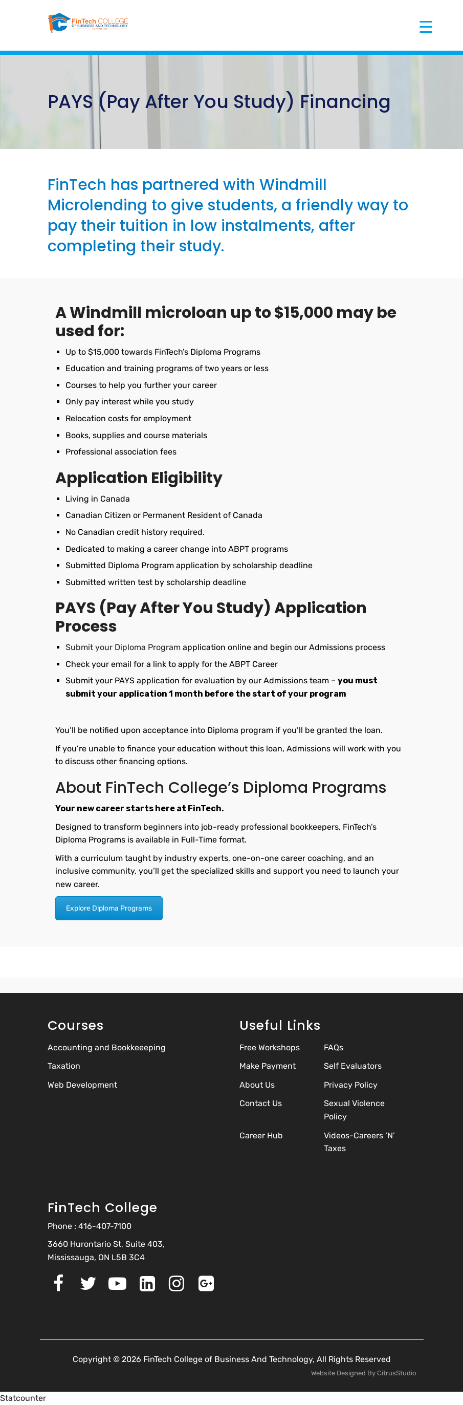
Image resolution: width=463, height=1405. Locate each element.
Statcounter (23, 1398)
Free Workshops (269, 1047)
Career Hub (261, 1135)
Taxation (64, 1066)
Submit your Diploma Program (124, 647)
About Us (257, 1085)
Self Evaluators (353, 1066)
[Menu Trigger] (426, 27)
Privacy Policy (351, 1085)
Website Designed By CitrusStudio (363, 1373)
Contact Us (260, 1103)
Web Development (82, 1085)
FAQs (333, 1047)
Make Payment (267, 1066)
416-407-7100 (104, 1226)
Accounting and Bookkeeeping (107, 1047)
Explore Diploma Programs (109, 908)
